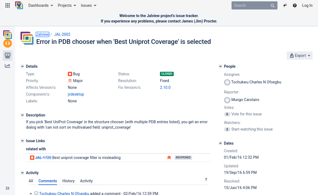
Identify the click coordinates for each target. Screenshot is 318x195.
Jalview (42, 34)
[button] (7, 5)
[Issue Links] (22, 159)
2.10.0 (73, 106)
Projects (65, 5)
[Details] (22, 65)
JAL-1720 (43, 176)
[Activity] (22, 191)
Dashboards (38, 5)
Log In (307, 5)
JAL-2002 (62, 34)
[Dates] (247, 148)
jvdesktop (76, 113)
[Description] (22, 134)
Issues (86, 5)
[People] (247, 65)
